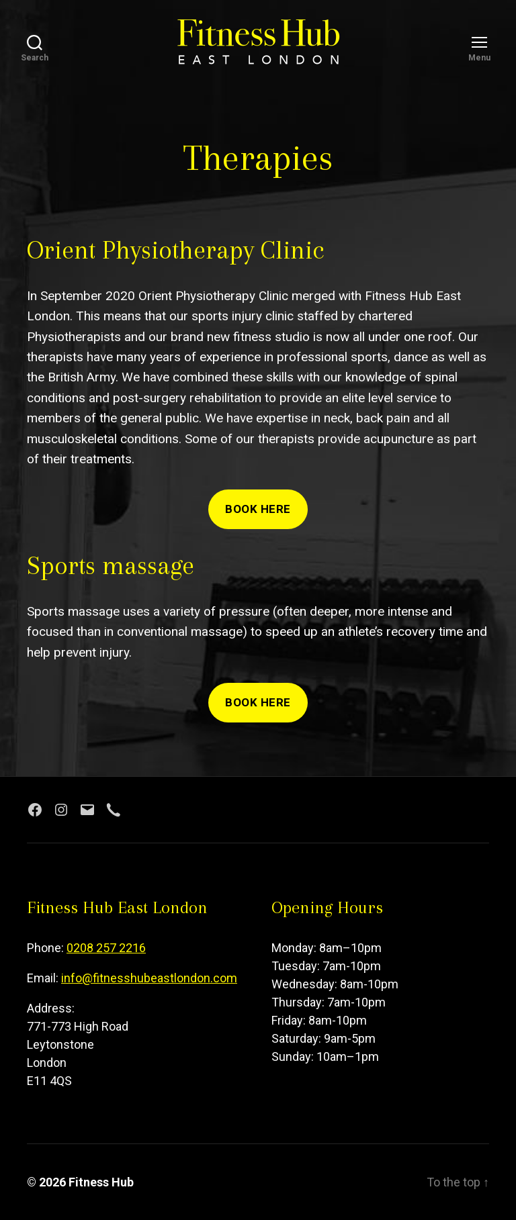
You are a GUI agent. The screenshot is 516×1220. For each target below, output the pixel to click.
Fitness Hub (101, 1182)
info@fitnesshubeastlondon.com (149, 978)
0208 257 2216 (106, 948)
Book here (258, 509)
